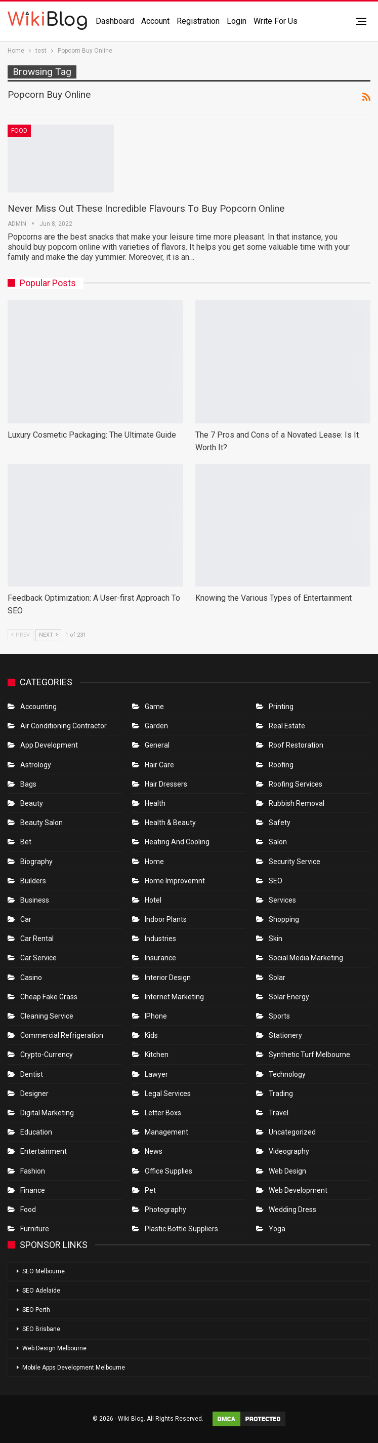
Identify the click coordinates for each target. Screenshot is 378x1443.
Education (36, 1132)
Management (166, 1132)
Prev (20, 635)
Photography (165, 1209)
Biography (36, 861)
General (157, 745)
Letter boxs (163, 1113)
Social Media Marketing (306, 958)
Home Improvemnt (175, 881)
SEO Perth (36, 1309)
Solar (277, 977)
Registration (198, 21)
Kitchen (157, 1054)
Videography (289, 1151)
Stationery (285, 1035)
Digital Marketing (47, 1113)
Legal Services (168, 1093)
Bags (28, 784)
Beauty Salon (41, 822)
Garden (156, 726)
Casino (31, 977)
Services (282, 900)
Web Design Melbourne (54, 1348)
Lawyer (156, 1074)
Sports (279, 1016)
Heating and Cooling (177, 842)
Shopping (284, 919)
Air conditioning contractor (63, 726)
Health (155, 803)
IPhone (156, 1016)
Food (19, 130)
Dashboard (115, 21)
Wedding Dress (293, 1209)
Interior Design (168, 977)
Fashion (32, 1171)
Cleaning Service (46, 1016)
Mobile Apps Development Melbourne (73, 1367)
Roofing (281, 765)
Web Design (287, 1171)
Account (155, 21)
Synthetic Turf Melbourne (309, 1054)
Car (25, 919)
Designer (34, 1093)
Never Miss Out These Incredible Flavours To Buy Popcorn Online (146, 208)
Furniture (34, 1229)
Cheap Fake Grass (48, 997)
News (153, 1151)
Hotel (153, 900)
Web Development (298, 1190)
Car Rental (37, 938)
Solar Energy (289, 997)
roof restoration (296, 745)
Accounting (38, 707)
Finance (32, 1190)
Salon (278, 842)
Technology (287, 1074)
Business (34, 900)
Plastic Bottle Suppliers (181, 1229)
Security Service (294, 861)
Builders (33, 881)
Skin (275, 938)
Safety (279, 822)
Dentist (31, 1074)
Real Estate (287, 726)
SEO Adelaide (41, 1290)
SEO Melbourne (43, 1271)
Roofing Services (295, 784)
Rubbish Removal (296, 803)
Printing (281, 707)
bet (25, 842)
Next (48, 635)
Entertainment (43, 1151)
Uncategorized (292, 1132)
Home (154, 861)
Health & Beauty (170, 822)
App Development (49, 745)
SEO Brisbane (41, 1329)
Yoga (277, 1229)
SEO (275, 881)
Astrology (35, 765)
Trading (281, 1093)
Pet (150, 1190)
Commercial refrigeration (61, 1035)
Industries (160, 938)
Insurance (160, 958)
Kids (151, 1035)
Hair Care (159, 765)
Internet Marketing (174, 997)
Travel (278, 1113)
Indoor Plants (166, 919)
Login (236, 21)
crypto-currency (46, 1054)
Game (154, 707)
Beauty (31, 803)
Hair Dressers (166, 784)
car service (38, 958)
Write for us (276, 21)
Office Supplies (168, 1171)
